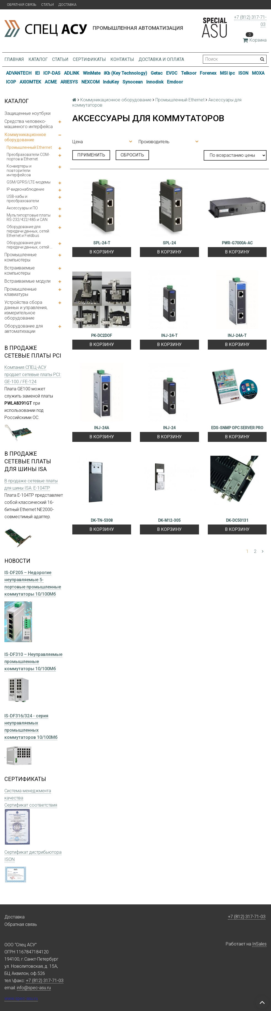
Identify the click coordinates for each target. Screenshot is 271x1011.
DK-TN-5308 (102, 520)
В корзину (101, 252)
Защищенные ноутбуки (27, 113)
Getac (157, 73)
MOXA (258, 73)
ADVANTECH (18, 73)
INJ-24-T (169, 335)
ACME (51, 82)
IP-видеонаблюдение (25, 189)
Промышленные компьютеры (20, 257)
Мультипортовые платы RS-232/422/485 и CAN (29, 217)
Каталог (38, 59)
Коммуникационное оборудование (25, 137)
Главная (14, 59)
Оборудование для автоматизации (23, 328)
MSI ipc (227, 73)
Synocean (133, 82)
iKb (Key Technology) (125, 73)
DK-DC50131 (237, 520)
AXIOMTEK (30, 82)
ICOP (11, 82)
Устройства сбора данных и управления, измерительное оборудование (25, 310)
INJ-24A (101, 428)
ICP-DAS (51, 73)
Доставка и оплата (161, 59)
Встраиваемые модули (27, 281)
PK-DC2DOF (101, 335)
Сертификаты (89, 59)
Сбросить (132, 155)
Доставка (67, 4)
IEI (37, 73)
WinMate (91, 73)
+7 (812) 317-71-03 (246, 916)
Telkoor (188, 73)
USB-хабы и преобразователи (23, 198)
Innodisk (154, 82)
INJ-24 (169, 428)
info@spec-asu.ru (34, 987)
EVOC (171, 73)
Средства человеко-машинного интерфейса (28, 124)
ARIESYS (69, 82)
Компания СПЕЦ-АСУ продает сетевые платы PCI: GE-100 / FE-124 (32, 374)
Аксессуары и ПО (22, 208)
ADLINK (71, 73)
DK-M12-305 (169, 520)
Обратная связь (21, 4)
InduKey (111, 82)
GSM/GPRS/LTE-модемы (29, 182)
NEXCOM (90, 82)
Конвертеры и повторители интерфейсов (19, 170)
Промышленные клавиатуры (20, 291)
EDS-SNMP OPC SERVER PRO (237, 428)
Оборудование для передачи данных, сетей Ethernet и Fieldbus (28, 231)
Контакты (122, 59)
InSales (259, 944)
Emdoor (175, 82)
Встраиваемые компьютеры (19, 270)
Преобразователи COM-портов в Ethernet (28, 156)
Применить (91, 155)
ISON (243, 73)
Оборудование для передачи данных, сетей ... (29, 244)
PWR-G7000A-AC (237, 243)
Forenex (208, 73)
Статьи (47, 4)
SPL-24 (169, 243)
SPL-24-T (101, 243)
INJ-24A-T (237, 335)
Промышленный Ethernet (29, 147)
